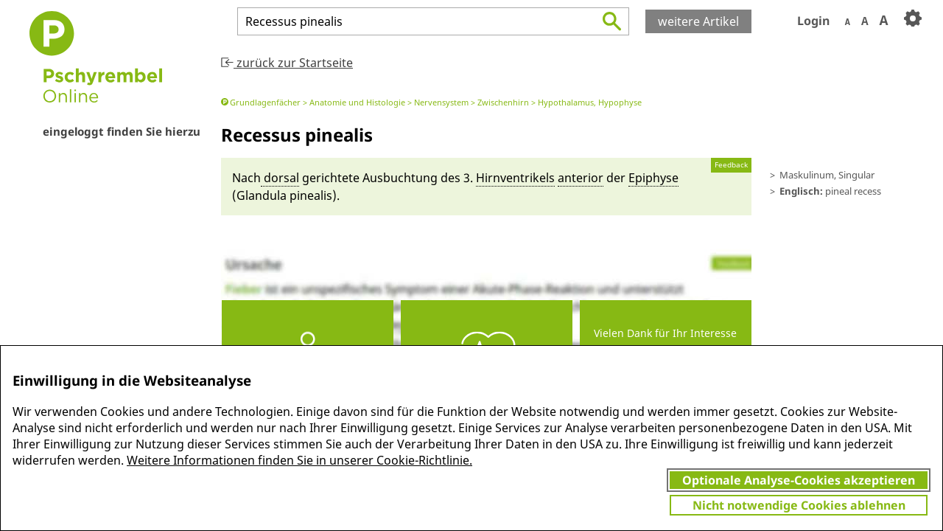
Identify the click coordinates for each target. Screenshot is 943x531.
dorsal (280, 178)
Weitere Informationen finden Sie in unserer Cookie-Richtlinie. (299, 460)
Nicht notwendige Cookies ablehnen (799, 505)
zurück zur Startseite (287, 63)
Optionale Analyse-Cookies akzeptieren (798, 480)
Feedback (731, 165)
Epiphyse (653, 178)
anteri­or (580, 178)
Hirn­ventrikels (515, 178)
